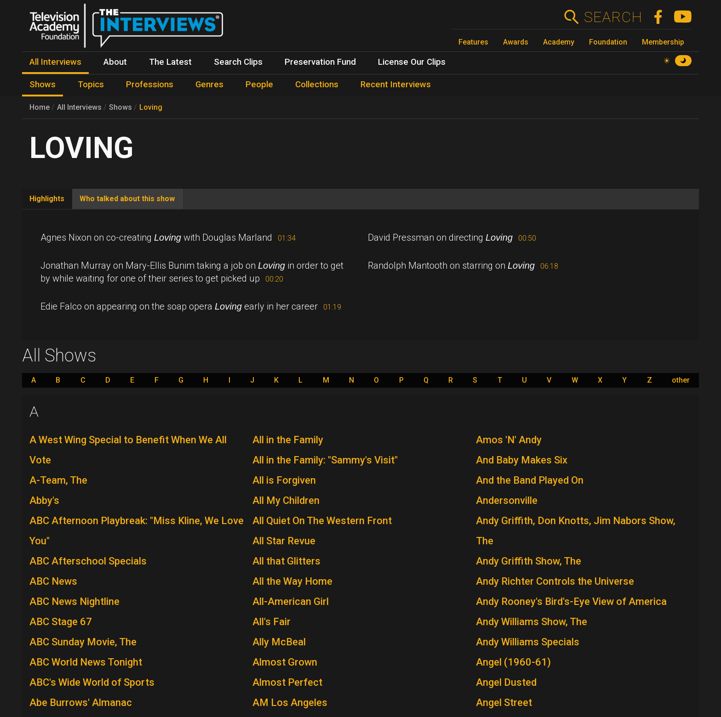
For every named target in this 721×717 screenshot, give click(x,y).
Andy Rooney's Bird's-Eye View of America (571, 601)
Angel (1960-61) (513, 662)
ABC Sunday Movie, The (83, 642)
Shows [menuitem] (42, 84)
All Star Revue (283, 541)
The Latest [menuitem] (170, 62)
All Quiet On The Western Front (322, 520)
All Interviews (79, 107)
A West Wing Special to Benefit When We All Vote (128, 450)
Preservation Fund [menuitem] (320, 62)
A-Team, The (58, 480)
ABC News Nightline (74, 601)
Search (613, 17)
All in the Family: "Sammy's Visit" (325, 460)
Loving (150, 107)
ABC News (53, 581)
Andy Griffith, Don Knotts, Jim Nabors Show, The (575, 531)
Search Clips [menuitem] (238, 62)
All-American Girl (290, 601)
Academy (558, 42)
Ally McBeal (279, 642)
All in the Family (287, 440)
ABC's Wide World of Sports (91, 682)
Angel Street (504, 702)
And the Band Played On (530, 480)
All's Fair (271, 621)
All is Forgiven (284, 480)
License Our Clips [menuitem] (412, 62)
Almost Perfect (287, 682)
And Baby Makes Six (521, 460)
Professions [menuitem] (149, 84)
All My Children (286, 500)
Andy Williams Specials (527, 642)
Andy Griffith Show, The (528, 561)
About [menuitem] (115, 62)
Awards (515, 42)
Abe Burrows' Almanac (80, 702)
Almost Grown (284, 662)
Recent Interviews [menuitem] (395, 84)
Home (39, 107)
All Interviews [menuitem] (55, 62)
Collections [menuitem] (316, 84)
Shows (120, 107)
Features (473, 42)
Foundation (608, 42)
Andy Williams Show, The (531, 621)
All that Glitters (286, 561)
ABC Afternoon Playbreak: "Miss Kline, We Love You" (136, 531)
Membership (663, 42)
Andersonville (507, 500)
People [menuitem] (259, 84)
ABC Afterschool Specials (88, 561)
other (681, 380)
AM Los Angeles (289, 702)
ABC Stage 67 (60, 621)
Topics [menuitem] (91, 84)
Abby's (44, 500)
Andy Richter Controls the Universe (555, 581)
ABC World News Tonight (85, 662)
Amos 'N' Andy (509, 440)
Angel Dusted (506, 682)
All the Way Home (292, 581)
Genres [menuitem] (209, 84)
